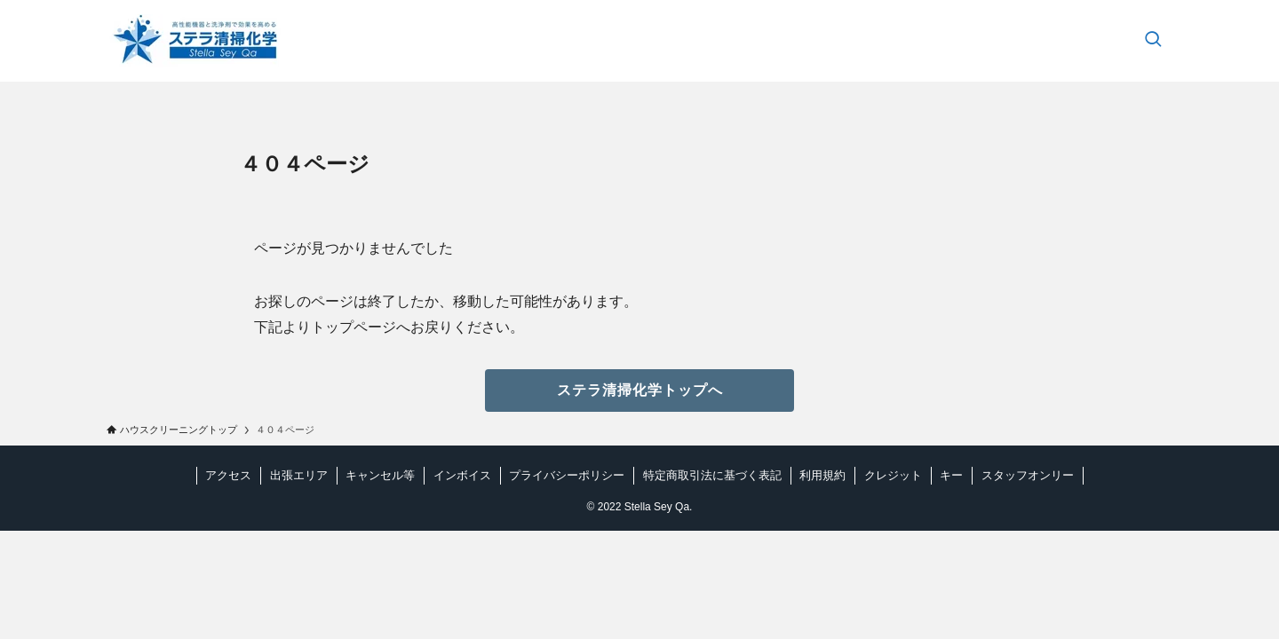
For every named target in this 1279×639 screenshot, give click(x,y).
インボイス (462, 475)
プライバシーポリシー (566, 475)
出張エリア (299, 475)
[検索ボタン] (1152, 41)
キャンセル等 (380, 475)
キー (951, 475)
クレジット (893, 475)
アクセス (228, 475)
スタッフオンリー (1027, 475)
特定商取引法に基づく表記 (712, 475)
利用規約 (822, 475)
